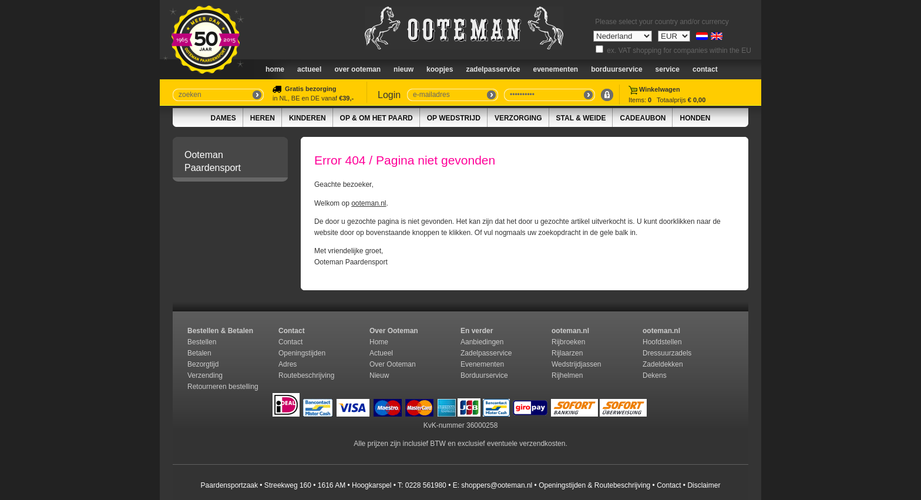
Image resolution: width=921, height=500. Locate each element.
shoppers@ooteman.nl (496, 485)
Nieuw (379, 375)
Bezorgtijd (203, 364)
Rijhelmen (567, 375)
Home (274, 69)
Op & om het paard (376, 118)
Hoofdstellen (662, 342)
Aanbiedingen (481, 342)
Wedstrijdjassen (576, 364)
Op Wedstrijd (453, 118)
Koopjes (439, 69)
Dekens (655, 375)
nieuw (404, 69)
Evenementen (556, 69)
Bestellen (201, 342)
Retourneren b (210, 386)
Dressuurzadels (667, 353)
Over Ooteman (357, 69)
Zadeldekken (664, 364)
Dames (223, 118)
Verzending (205, 375)
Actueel (309, 69)
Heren (262, 118)
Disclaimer (703, 485)
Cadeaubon (642, 118)
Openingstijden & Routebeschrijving (594, 485)
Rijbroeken (568, 342)
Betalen (199, 353)
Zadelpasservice (493, 69)
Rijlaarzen (567, 353)
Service (668, 69)
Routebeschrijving (306, 375)
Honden (695, 118)
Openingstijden (301, 353)
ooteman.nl (368, 203)
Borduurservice (616, 69)
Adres (287, 364)
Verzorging (518, 118)
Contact (705, 69)
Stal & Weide (581, 118)
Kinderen (307, 118)
